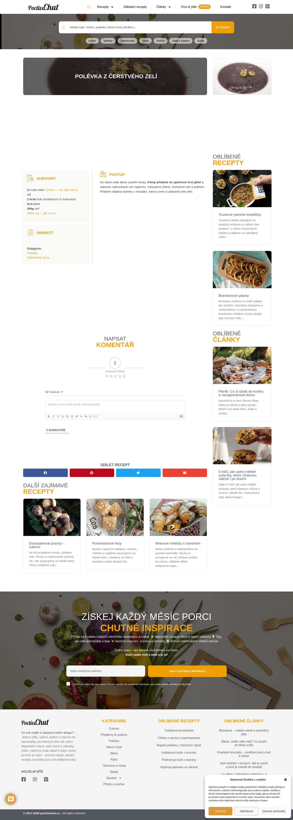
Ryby (114, 759)
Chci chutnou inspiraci (187, 671)
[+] (101, 416)
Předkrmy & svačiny (114, 734)
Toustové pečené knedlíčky (239, 215)
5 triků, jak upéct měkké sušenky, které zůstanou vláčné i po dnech (237, 475)
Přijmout (220, 811)
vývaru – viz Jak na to (61, 190)
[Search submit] (223, 27)
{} (95, 416)
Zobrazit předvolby (273, 811)
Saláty (114, 771)
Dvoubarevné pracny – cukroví (47, 545)
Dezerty (114, 778)
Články (163, 7)
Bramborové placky (233, 296)
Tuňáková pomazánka (179, 730)
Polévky (32, 253)
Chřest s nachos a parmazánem (179, 738)
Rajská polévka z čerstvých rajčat (179, 745)
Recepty (105, 7)
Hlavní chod (114, 747)
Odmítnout (246, 811)
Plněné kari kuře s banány (179, 759)
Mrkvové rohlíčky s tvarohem (178, 543)
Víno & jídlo (189, 7)
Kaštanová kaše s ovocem (178, 752)
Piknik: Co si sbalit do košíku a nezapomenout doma (240, 393)
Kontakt (225, 7)
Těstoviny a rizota (114, 765)
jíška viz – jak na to (41, 213)
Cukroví (114, 728)
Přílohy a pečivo (114, 784)
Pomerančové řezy (107, 543)
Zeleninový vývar (38, 257)
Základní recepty (135, 7)
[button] (285, 779)
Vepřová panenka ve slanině (179, 767)
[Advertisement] (115, 133)
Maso (114, 753)
